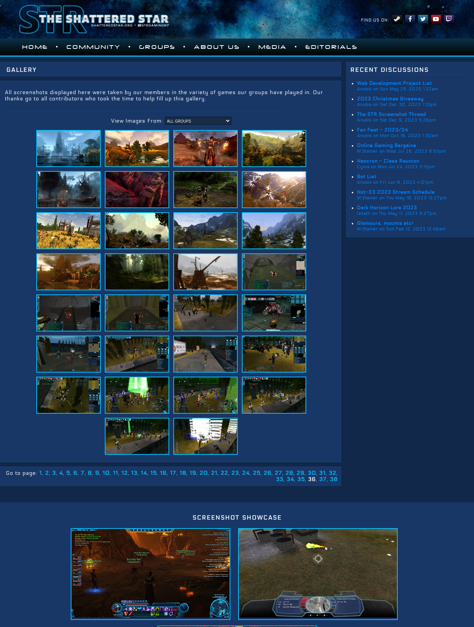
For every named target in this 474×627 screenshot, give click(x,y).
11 (115, 473)
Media (272, 47)
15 (153, 473)
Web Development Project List (394, 83)
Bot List (367, 177)
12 (124, 473)
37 (323, 479)
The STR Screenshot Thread (391, 114)
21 (214, 473)
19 (193, 473)
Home (35, 47)
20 (204, 473)
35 (301, 479)
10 (106, 473)
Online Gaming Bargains (386, 146)
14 (144, 473)
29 (300, 473)
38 (334, 479)
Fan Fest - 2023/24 (382, 130)
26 (267, 473)
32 (332, 473)
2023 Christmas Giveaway (390, 99)
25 (256, 473)
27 (278, 473)
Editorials (332, 47)
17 (173, 473)
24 (246, 473)
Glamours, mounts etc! (385, 223)
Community (94, 47)
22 (224, 473)
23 (235, 473)
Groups (157, 47)
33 (279, 479)
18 (183, 473)
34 (290, 479)
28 (289, 473)
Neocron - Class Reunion (388, 161)
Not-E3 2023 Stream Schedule (396, 192)
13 (134, 473)
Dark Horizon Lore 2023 (387, 208)
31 (322, 473)
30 (312, 473)
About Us (217, 47)
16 (163, 473)
